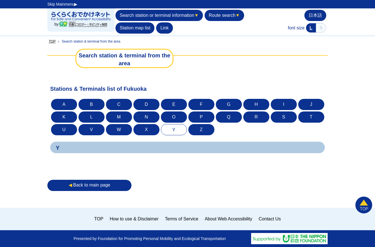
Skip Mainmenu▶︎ (62, 4)
